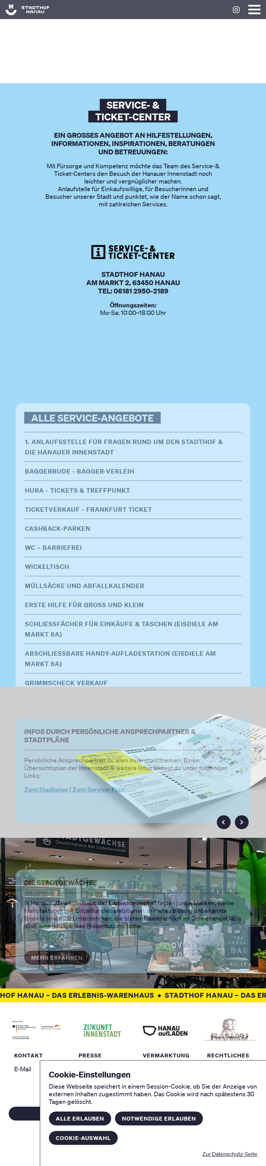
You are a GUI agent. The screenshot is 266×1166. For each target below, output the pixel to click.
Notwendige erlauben (159, 1118)
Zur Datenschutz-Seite (229, 1153)
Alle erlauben (80, 1118)
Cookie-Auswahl (83, 1137)
